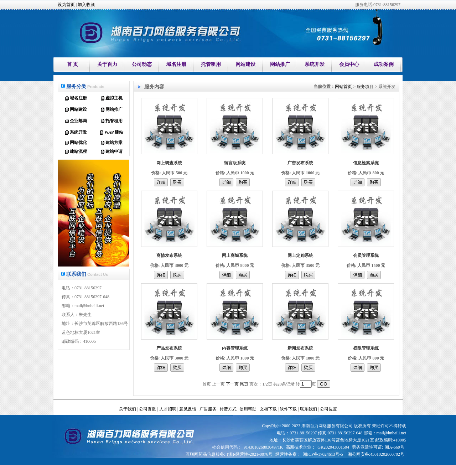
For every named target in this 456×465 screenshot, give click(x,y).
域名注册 (176, 64)
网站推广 (280, 64)
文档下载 (268, 409)
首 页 (72, 64)
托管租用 (211, 64)
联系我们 (308, 409)
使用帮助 (247, 409)
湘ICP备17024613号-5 (323, 454)
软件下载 (288, 409)
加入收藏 (86, 4)
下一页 (232, 384)
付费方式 (228, 409)
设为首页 (66, 4)
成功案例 (384, 64)
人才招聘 (167, 409)
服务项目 (365, 86)
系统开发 (315, 64)
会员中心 (349, 64)
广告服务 (208, 409)
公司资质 (147, 409)
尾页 (244, 384)
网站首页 (343, 86)
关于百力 (107, 64)
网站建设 (245, 64)
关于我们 (127, 409)
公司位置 (328, 409)
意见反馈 (187, 409)
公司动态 (142, 64)
